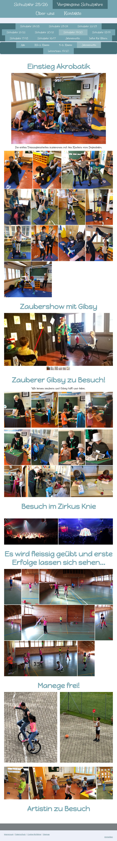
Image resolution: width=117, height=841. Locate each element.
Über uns (45, 13)
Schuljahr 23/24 (58, 26)
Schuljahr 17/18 (19, 38)
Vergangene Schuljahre (80, 4)
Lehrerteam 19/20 (58, 51)
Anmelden (108, 837)
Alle (23, 45)
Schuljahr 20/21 (44, 32)
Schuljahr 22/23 (87, 26)
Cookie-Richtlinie (34, 834)
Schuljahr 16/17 (47, 38)
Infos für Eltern (98, 38)
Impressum (8, 834)
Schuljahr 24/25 (29, 26)
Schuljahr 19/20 (73, 32)
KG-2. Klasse (42, 45)
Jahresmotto (72, 38)
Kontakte (72, 13)
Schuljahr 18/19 (101, 32)
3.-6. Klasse (65, 45)
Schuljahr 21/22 (16, 32)
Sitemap (46, 834)
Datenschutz (20, 834)
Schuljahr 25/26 (31, 4)
